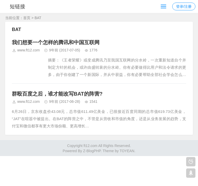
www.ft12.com (28, 50)
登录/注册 (184, 6)
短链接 (17, 6)
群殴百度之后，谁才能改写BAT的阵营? (57, 94)
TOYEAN (127, 151)
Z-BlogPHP (92, 151)
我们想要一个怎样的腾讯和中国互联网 (56, 42)
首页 (26, 18)
